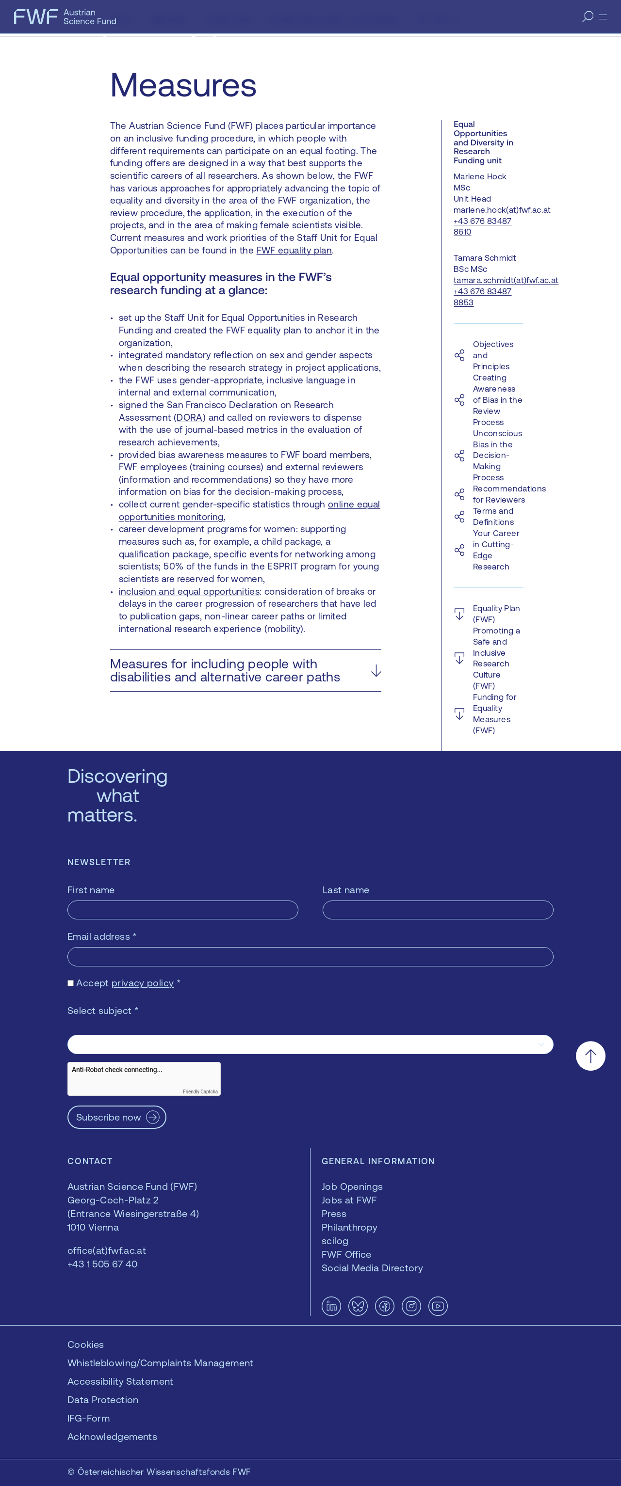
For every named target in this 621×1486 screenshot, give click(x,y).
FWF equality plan (294, 250)
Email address (102, 936)
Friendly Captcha (200, 1091)
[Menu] (603, 17)
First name (91, 889)
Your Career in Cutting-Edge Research (496, 549)
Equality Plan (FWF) (496, 613)
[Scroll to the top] (590, 1056)
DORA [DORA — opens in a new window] (190, 417)
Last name (346, 889)
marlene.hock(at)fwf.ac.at (502, 210)
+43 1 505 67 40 (102, 1263)
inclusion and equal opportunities (189, 591)
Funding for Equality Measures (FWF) (495, 713)
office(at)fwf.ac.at (106, 1250)
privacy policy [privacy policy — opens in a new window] (143, 982)
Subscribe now (108, 1116)
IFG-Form (88, 1417)
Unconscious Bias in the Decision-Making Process (497, 455)
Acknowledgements (112, 1436)
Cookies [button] (85, 1344)
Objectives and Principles (493, 355)
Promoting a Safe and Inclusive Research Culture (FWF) (496, 658)
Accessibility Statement (120, 1381)
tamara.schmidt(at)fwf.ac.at (506, 280)
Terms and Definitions (493, 516)
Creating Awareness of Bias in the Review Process (498, 400)
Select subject (103, 1010)
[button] (245, 670)
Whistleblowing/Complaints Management (160, 1362)
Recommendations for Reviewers (509, 494)
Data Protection (103, 1399)
